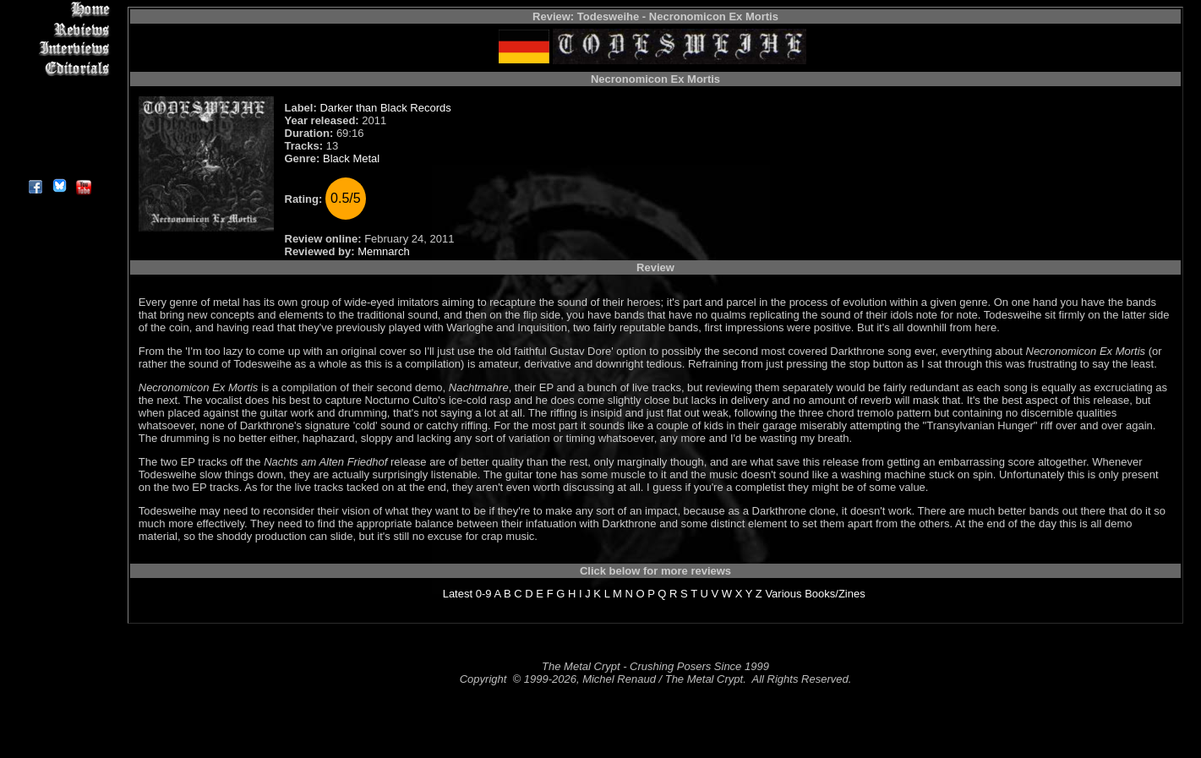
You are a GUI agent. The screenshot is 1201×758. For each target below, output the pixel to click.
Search (59, 126)
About (59, 165)
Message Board (59, 87)
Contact (59, 145)
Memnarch (383, 251)
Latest (457, 593)
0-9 (484, 593)
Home (59, 9)
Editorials (59, 68)
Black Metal (351, 158)
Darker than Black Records (384, 107)
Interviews (59, 48)
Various (783, 593)
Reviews (59, 29)
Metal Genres (59, 107)
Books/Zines (835, 593)
